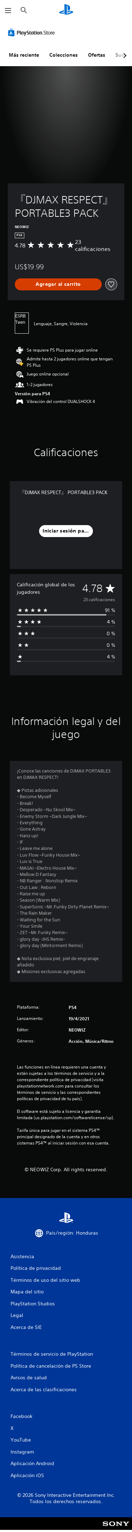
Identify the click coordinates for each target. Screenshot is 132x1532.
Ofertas (96, 55)
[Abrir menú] (8, 10)
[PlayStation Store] (33, 32)
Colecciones (63, 55)
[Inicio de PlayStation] (66, 10)
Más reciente (24, 55)
